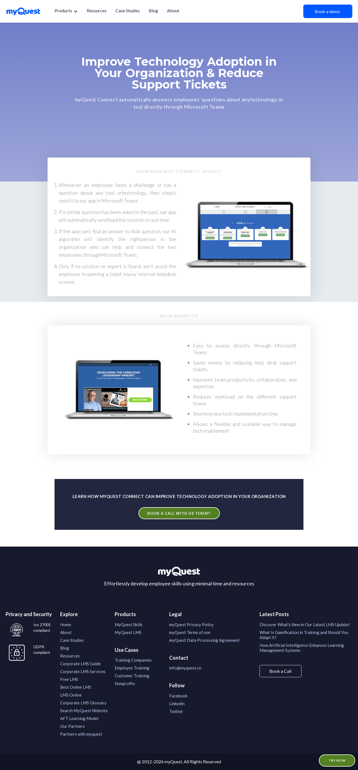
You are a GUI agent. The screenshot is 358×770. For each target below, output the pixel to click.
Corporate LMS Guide (80, 663)
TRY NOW (337, 760)
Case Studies (128, 10)
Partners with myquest (81, 733)
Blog (153, 10)
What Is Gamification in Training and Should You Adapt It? (304, 635)
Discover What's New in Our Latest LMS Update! (305, 624)
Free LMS (69, 679)
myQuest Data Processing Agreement (204, 640)
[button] (66, 11)
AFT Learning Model (79, 718)
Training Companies (133, 659)
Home (65, 624)
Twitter (176, 711)
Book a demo (328, 11)
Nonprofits (125, 683)
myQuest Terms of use (189, 632)
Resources (97, 10)
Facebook (178, 695)
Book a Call (280, 671)
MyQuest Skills (129, 624)
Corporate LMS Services (82, 671)
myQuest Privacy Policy (191, 624)
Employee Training (132, 667)
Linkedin (177, 703)
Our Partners (72, 726)
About (173, 10)
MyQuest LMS (128, 632)
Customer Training (132, 675)
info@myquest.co (185, 667)
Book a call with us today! (179, 513)
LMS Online (71, 694)
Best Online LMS (75, 687)
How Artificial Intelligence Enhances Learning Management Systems (302, 648)
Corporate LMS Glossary (83, 702)
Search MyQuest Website (84, 710)
